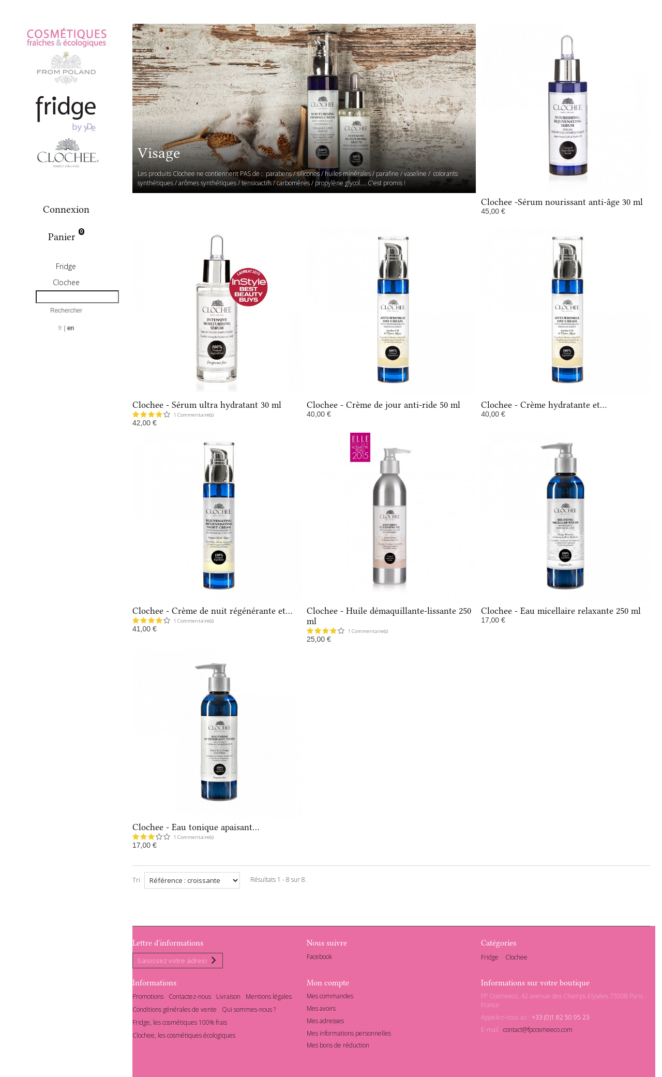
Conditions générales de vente (174, 1011)
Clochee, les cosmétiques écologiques (183, 1036)
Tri (136, 880)
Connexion (66, 209)
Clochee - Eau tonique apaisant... (195, 827)
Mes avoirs (321, 1010)
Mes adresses (325, 1022)
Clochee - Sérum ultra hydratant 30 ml (206, 405)
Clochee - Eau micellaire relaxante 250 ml (561, 611)
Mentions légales (269, 998)
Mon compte (328, 984)
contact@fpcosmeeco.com (538, 1031)
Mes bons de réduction (338, 1047)
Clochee (66, 282)
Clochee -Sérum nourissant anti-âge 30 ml (562, 202)
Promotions (147, 998)
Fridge (66, 266)
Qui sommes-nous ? (249, 1011)
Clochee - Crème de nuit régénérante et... (212, 611)
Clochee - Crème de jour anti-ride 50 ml (383, 405)
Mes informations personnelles (349, 1034)
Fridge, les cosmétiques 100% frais (179, 1024)
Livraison (228, 998)
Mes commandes (330, 997)
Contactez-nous (190, 998)
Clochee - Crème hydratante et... (544, 405)
